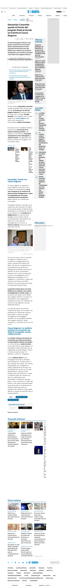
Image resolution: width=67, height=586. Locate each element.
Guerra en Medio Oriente (46, 8)
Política (40, 15)
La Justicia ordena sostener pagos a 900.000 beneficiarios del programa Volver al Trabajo (43, 141)
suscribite (59, 11)
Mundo (19, 573)
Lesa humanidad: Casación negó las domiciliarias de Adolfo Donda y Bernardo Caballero (19, 77)
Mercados (23, 570)
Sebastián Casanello (22, 20)
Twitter (8, 562)
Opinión (58, 15)
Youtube (23, 562)
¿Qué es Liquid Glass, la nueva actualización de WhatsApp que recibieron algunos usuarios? (40, 66)
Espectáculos (35, 575)
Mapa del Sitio (12, 578)
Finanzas (31, 15)
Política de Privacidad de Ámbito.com (31, 578)
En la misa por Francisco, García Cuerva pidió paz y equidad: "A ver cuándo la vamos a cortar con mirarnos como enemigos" (31, 160)
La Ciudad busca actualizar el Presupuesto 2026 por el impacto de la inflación (18, 154)
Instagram (15, 562)
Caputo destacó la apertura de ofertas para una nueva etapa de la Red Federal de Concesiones (20, 71)
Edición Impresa (38, 573)
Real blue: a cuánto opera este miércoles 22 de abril (13, 536)
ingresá (63, 11)
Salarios (36, 8)
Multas (24, 580)
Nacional (11, 573)
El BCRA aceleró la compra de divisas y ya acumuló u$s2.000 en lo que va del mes (26, 538)
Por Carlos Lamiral (38, 556)
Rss (54, 575)
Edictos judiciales (14, 580)
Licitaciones (33, 580)
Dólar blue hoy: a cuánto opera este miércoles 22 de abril (40, 86)
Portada (10, 568)
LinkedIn (19, 562)
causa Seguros (21, 118)
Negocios (48, 15)
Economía (22, 15)
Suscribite (25, 407)
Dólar (13, 15)
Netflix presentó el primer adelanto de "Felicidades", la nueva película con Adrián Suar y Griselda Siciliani (43, 187)
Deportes (27, 573)
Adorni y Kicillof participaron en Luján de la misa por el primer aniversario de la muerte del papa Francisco (26, 438)
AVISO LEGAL (49, 578)
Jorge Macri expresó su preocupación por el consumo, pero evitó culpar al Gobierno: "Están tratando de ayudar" (13, 439)
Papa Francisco (57, 8)
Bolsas (41, 225)
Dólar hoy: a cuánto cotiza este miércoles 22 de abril (40, 77)
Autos (26, 575)
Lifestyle (49, 570)
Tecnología (46, 575)
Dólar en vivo (12, 8)
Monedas (37, 225)
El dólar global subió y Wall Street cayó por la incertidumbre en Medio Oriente (27, 552)
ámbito (9, 19)
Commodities (46, 225)
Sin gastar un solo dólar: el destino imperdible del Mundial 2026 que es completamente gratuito (13, 550)
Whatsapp (27, 562)
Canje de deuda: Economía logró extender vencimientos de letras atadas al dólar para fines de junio (39, 539)
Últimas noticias (21, 568)
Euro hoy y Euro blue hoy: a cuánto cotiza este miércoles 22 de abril (40, 516)
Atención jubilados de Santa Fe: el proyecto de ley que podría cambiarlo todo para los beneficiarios (40, 51)
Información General (15, 575)
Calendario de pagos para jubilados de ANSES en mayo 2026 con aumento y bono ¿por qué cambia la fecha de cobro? (42, 163)
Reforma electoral (22, 8)
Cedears (51, 225)
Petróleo (30, 8)
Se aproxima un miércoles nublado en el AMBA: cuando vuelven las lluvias (40, 97)
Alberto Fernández (13, 400)
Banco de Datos (13, 570)
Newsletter (64, 15)
